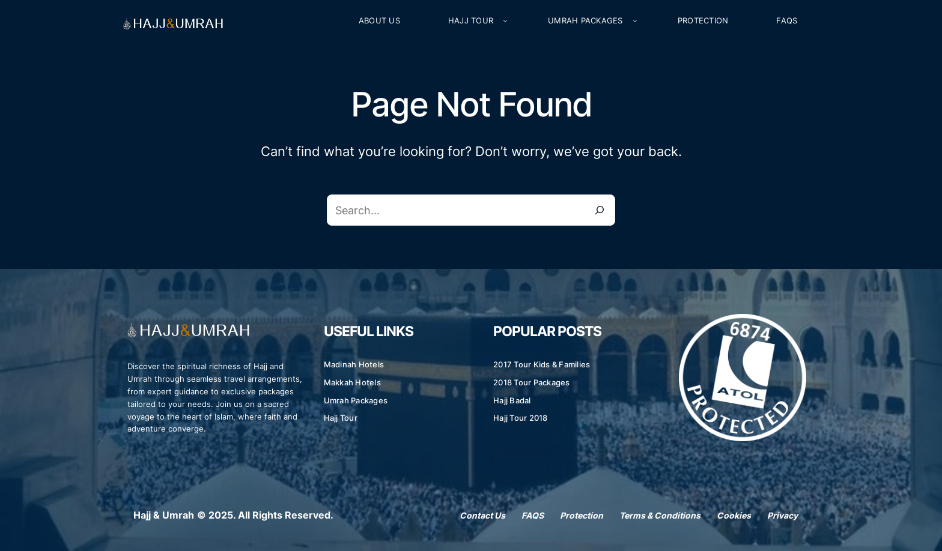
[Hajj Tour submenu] (505, 21)
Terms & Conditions (659, 515)
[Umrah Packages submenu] (635, 21)
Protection (581, 515)
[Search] (599, 210)
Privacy (782, 515)
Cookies (734, 515)
